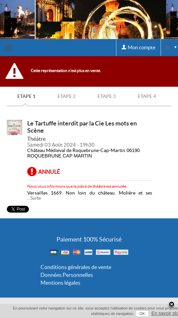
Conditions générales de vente (76, 267)
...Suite (34, 198)
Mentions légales (60, 283)
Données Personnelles (67, 275)
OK (142, 314)
